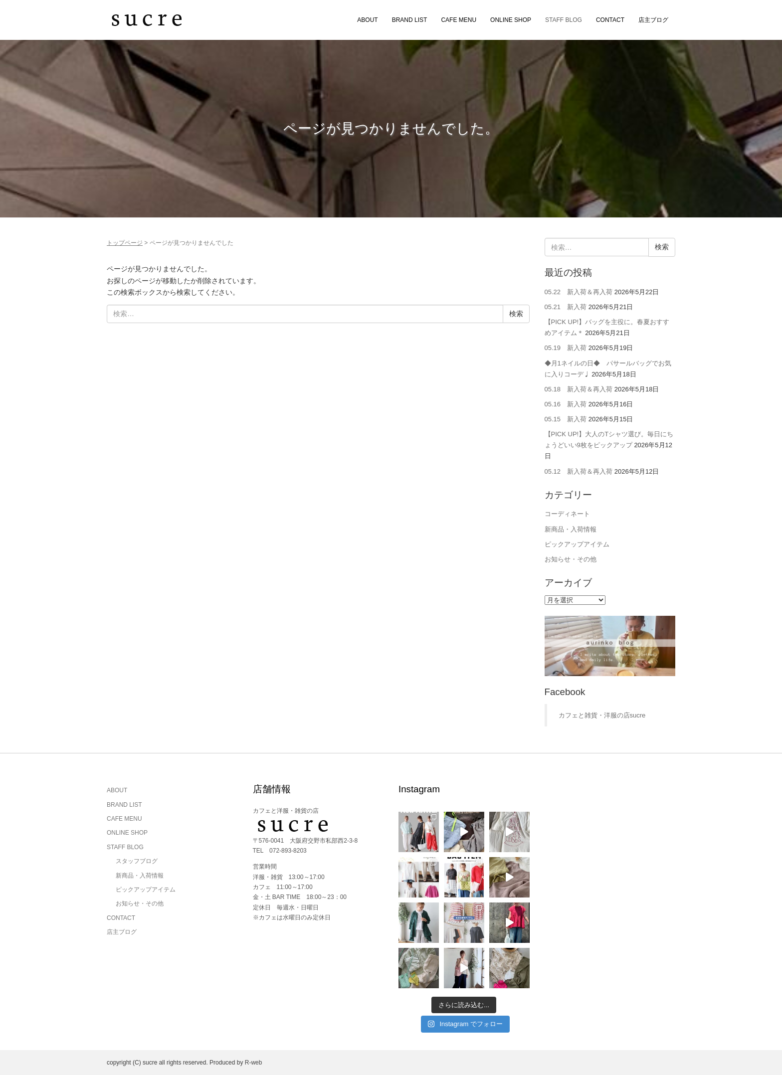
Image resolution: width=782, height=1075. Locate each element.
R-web (253, 1062)
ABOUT (367, 19)
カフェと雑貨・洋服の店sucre (602, 715)
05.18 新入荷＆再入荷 (579, 389)
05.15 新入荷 (566, 419)
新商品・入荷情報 (570, 529)
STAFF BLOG (563, 19)
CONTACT (610, 19)
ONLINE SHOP (510, 19)
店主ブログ (653, 19)
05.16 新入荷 (566, 404)
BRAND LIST (409, 19)
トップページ (125, 242)
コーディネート (567, 514)
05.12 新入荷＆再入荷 (579, 471)
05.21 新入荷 (566, 307)
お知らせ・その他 (570, 559)
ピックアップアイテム (577, 544)
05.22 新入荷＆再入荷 (579, 292)
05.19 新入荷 (566, 348)
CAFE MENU (458, 19)
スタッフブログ (137, 861)
